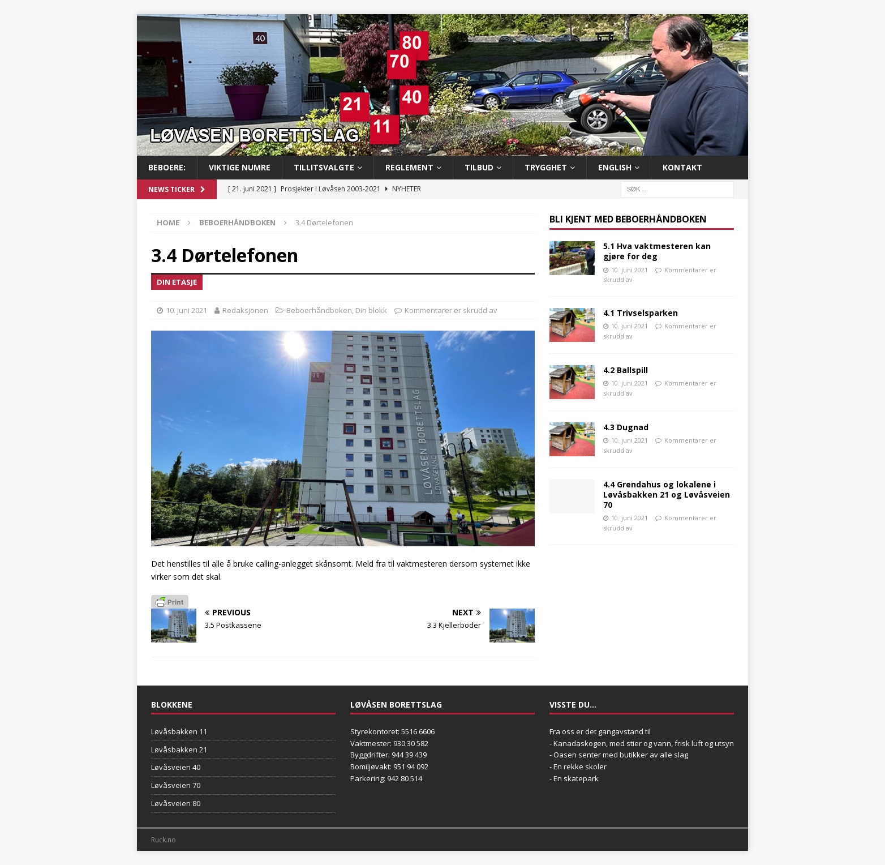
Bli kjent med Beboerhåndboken (628, 219)
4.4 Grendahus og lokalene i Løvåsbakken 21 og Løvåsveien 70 (666, 494)
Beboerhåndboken (319, 310)
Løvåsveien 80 (175, 803)
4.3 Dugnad (625, 427)
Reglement (409, 167)
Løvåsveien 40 (175, 767)
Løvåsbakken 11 (179, 731)
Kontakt (682, 167)
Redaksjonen (245, 310)
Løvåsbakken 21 (179, 749)
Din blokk (371, 310)
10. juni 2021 (186, 310)
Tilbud (479, 167)
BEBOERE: (167, 167)
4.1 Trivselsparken (640, 312)
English (614, 167)
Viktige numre (239, 167)
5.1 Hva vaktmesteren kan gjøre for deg (657, 251)
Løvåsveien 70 (175, 785)
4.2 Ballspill (625, 370)
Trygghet (546, 167)
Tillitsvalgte (324, 167)
